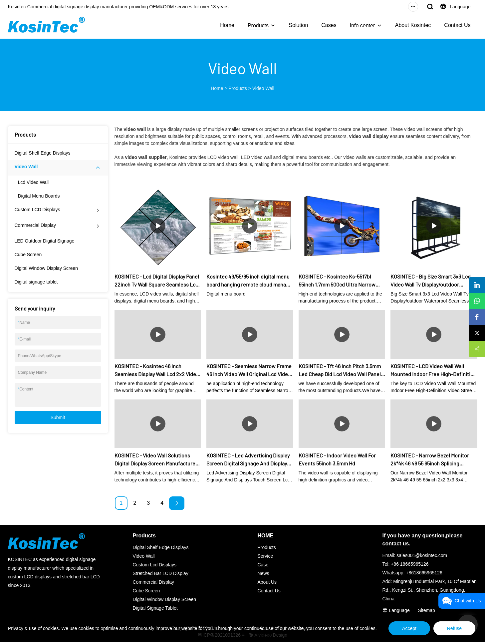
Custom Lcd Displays (155, 564)
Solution (298, 25)
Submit (58, 417)
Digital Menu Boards (39, 196)
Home (227, 25)
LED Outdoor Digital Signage (45, 241)
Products (258, 25)
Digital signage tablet (36, 282)
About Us (267, 582)
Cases (328, 25)
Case (263, 564)
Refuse (454, 628)
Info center (362, 25)
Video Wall (263, 88)
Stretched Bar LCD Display (160, 573)
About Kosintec (413, 25)
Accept (409, 628)
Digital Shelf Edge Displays (43, 153)
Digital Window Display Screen (46, 268)
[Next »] (176, 503)
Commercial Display (35, 225)
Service (265, 556)
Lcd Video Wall (33, 182)
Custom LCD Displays (37, 209)
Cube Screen (28, 254)
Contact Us (457, 25)
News (263, 573)
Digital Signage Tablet (155, 608)
